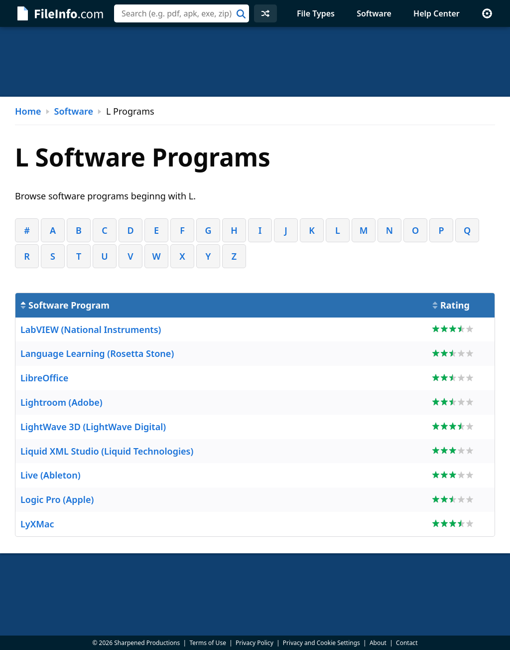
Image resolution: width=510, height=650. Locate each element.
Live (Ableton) (50, 475)
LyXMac (37, 524)
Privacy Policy (254, 643)
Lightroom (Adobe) (61, 402)
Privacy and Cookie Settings (321, 643)
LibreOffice (44, 378)
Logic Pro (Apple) (57, 499)
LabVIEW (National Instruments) (90, 329)
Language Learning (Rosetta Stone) (97, 353)
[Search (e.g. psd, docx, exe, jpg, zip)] (181, 13)
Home (28, 111)
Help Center (436, 13)
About (378, 643)
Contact (406, 643)
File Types (316, 13)
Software (374, 13)
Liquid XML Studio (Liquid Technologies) (106, 451)
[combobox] (181, 13)
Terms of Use (207, 643)
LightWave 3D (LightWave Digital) (93, 427)
